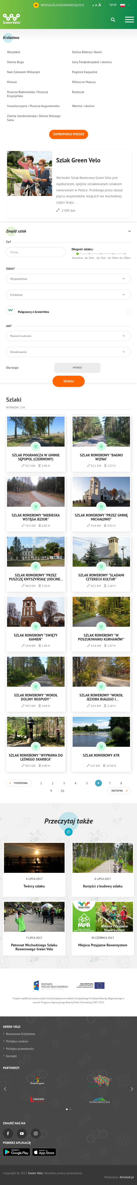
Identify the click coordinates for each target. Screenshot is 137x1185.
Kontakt (11, 1056)
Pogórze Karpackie (84, 72)
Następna (117, 791)
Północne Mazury (83, 82)
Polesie (12, 82)
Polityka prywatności (20, 1049)
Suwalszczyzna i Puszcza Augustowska (33, 106)
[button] (125, 5)
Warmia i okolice (83, 106)
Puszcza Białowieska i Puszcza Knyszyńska (27, 94)
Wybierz (77, 368)
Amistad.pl (127, 1177)
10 (62, 791)
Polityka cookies (17, 1041)
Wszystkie (13, 52)
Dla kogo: (12, 368)
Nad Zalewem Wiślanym (23, 72)
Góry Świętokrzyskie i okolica (92, 62)
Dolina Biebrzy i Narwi (87, 52)
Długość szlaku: (82, 249)
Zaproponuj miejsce (68, 134)
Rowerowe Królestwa (20, 1034)
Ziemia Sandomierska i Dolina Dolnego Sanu (34, 118)
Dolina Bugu (15, 62)
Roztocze (78, 92)
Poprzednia (20, 783)
